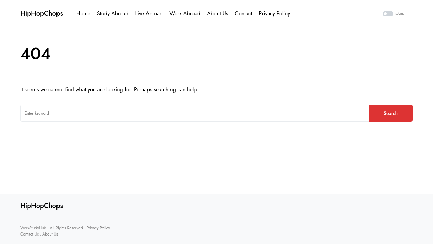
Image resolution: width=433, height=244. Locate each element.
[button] (392, 14)
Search (391, 113)
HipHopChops (41, 13)
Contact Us (29, 234)
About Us (50, 234)
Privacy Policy (98, 228)
